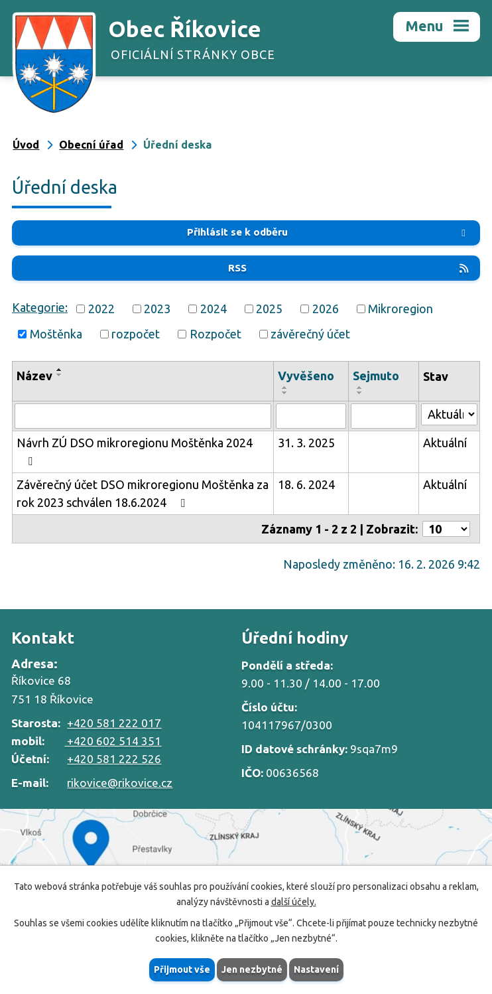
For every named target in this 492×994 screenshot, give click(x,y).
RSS (349, 267)
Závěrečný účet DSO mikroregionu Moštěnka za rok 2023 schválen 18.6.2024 (143, 493)
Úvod (26, 145)
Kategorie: (40, 307)
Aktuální (445, 442)
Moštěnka (56, 333)
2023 (157, 308)
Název (34, 375)
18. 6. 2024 (306, 484)
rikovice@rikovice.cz (119, 782)
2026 (325, 308)
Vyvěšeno (306, 375)
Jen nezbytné (251, 969)
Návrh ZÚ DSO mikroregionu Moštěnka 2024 (135, 451)
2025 (269, 308)
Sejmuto (376, 375)
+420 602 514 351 (112, 741)
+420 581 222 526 (114, 758)
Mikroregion (400, 308)
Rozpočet (215, 333)
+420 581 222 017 (114, 723)
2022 (101, 308)
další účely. (293, 901)
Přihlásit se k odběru (328, 232)
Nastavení (316, 969)
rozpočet (135, 333)
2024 (213, 308)
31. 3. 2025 (306, 442)
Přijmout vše (182, 969)
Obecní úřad (91, 145)
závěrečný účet (310, 333)
